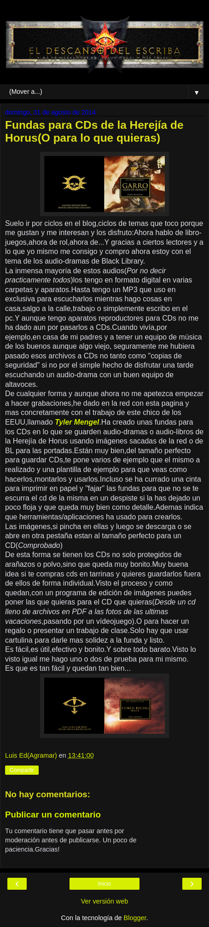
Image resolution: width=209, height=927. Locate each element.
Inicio (104, 884)
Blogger (135, 917)
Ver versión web (104, 901)
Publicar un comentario (53, 814)
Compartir (22, 770)
